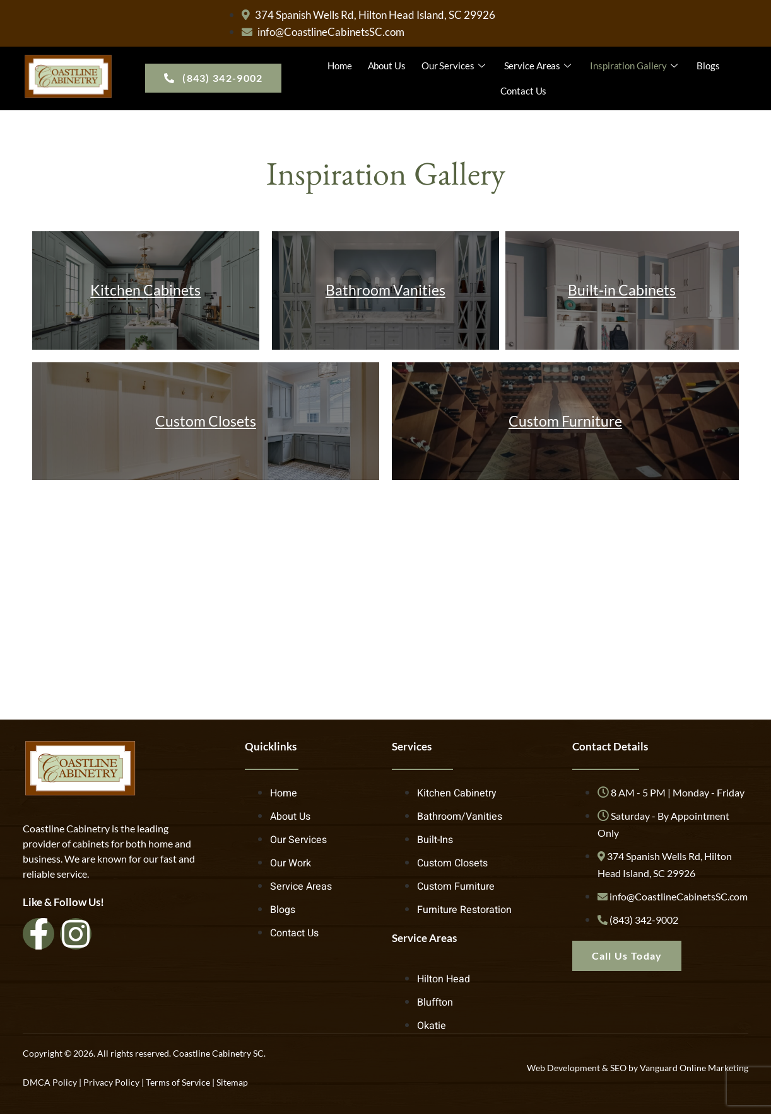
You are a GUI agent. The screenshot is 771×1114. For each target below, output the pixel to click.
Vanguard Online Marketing (694, 1067)
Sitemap (232, 1082)
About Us (387, 65)
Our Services (454, 65)
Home (339, 65)
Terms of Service (178, 1082)
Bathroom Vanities (385, 290)
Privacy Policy (111, 1082)
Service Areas (539, 65)
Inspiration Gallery (635, 65)
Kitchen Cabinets (145, 290)
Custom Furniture (565, 421)
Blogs (708, 65)
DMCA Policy (50, 1082)
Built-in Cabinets (622, 290)
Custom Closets (205, 421)
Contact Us (523, 90)
